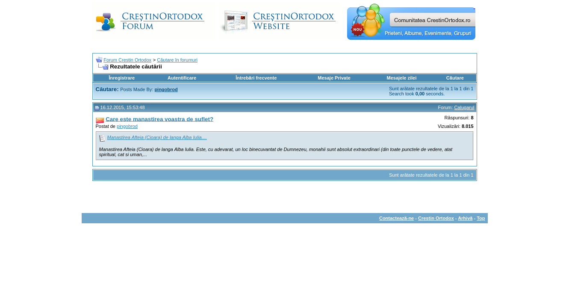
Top (481, 218)
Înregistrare (122, 77)
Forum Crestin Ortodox (127, 59)
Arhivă (465, 218)
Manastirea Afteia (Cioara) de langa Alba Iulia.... (157, 137)
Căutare (455, 77)
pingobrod (127, 126)
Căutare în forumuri (177, 59)
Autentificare (182, 77)
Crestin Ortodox (436, 218)
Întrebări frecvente (256, 77)
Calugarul (464, 107)
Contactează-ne (396, 218)
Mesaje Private (334, 77)
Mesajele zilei (402, 77)
